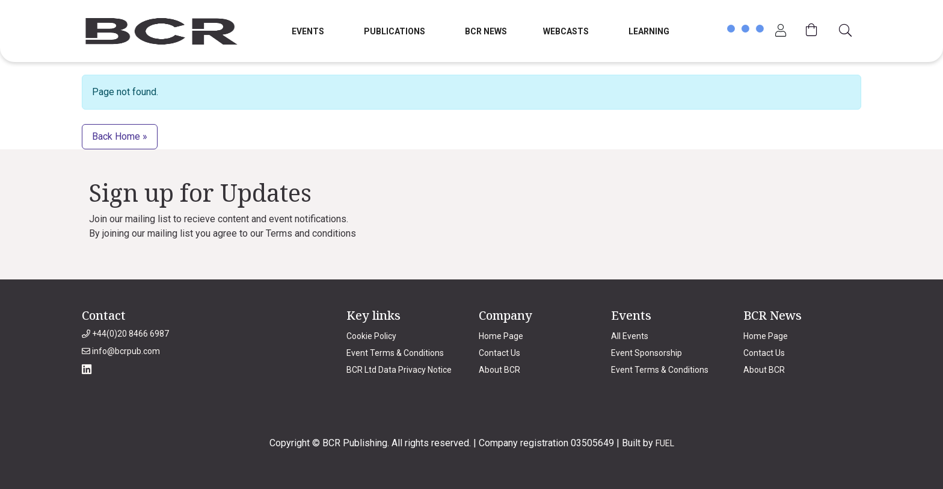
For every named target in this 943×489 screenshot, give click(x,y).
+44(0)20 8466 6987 (125, 333)
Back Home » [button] (119, 136)
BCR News (486, 31)
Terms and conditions (311, 233)
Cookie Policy (371, 336)
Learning (648, 31)
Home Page (501, 336)
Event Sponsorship (646, 353)
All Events (629, 336)
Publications (394, 31)
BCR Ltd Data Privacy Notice (399, 370)
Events (308, 31)
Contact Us (499, 353)
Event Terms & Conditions (395, 353)
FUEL (665, 443)
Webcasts (566, 31)
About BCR (499, 370)
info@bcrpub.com (121, 351)
